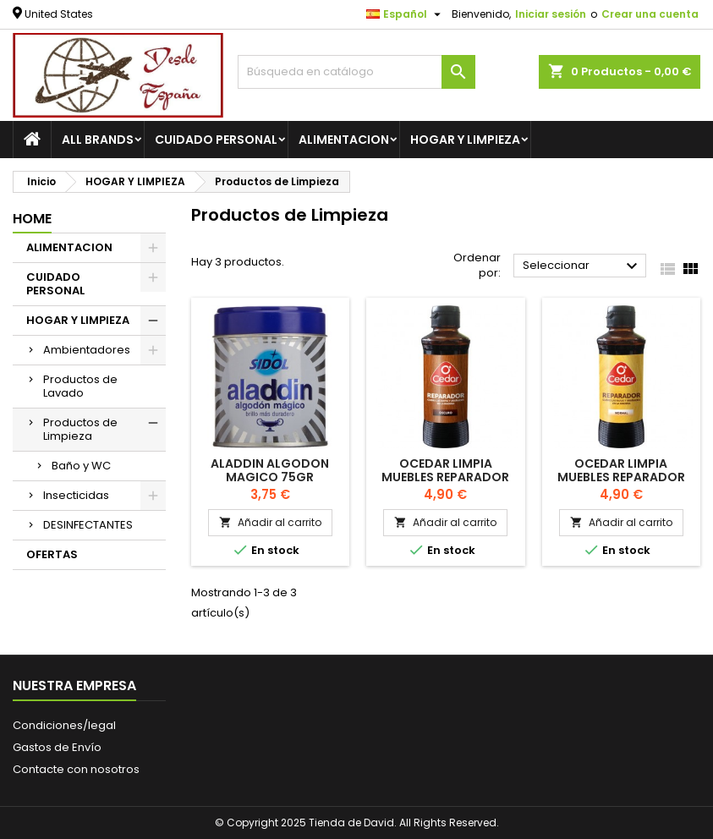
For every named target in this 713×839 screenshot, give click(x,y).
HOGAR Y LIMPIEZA (465, 139)
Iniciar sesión (550, 14)
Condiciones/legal (64, 725)
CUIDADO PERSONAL (216, 139)
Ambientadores (86, 350)
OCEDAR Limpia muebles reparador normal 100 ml (621, 477)
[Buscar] (356, 72)
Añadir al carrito (270, 522)
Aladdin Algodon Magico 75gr (270, 470)
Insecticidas (76, 495)
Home (32, 218)
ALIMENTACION (344, 139)
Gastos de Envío (57, 747)
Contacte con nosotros (76, 769)
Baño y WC (81, 466)
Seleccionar (582, 266)
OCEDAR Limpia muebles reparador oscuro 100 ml (445, 477)
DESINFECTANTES (88, 525)
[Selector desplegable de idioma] (405, 14)
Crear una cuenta (650, 14)
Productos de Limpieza (80, 429)
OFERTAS (52, 554)
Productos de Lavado (80, 386)
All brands (98, 139)
